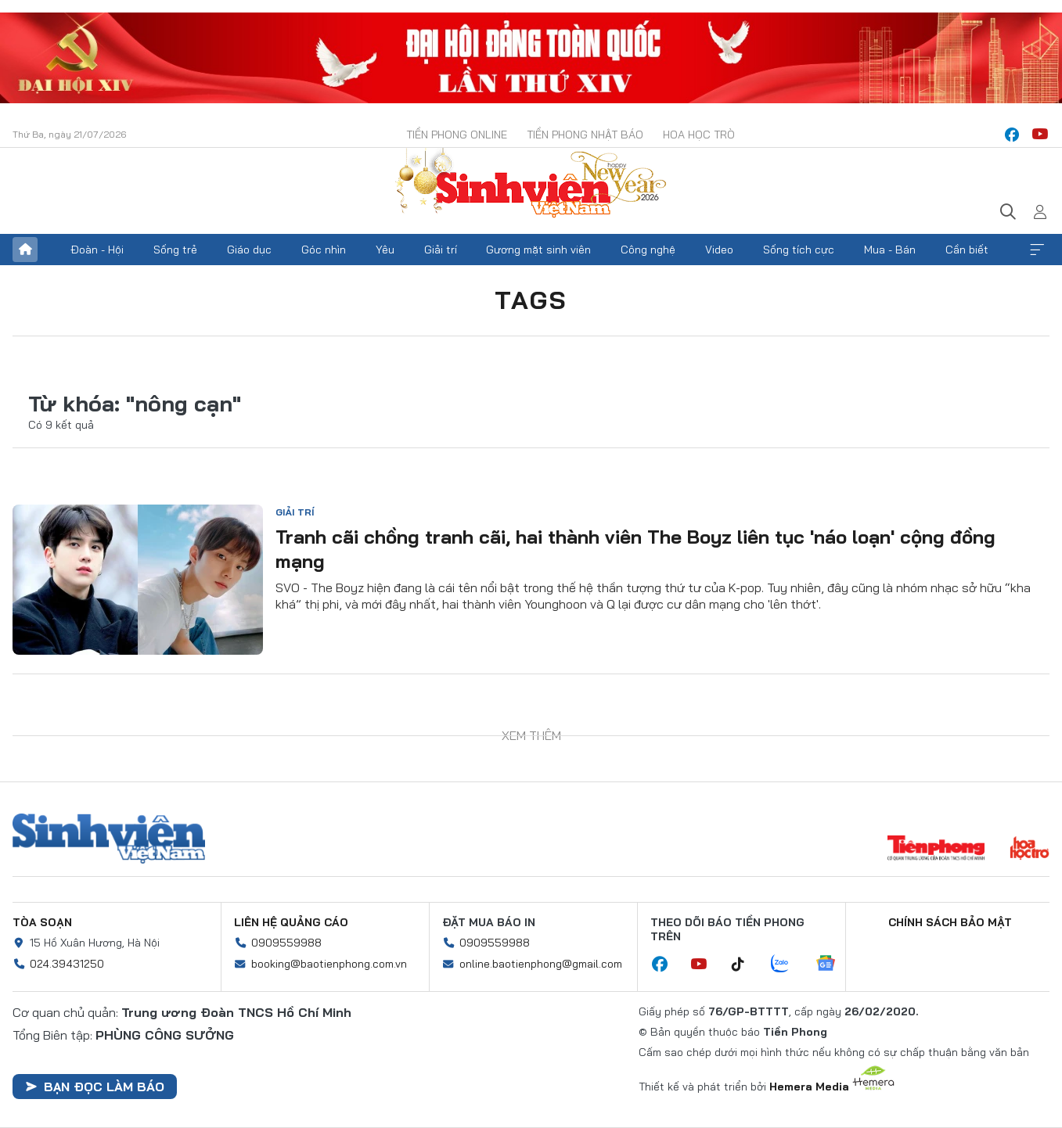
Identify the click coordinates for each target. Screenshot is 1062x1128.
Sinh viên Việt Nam (109, 839)
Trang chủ (25, 249)
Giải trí (440, 249)
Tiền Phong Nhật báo (585, 135)
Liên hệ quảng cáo (291, 922)
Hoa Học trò (699, 135)
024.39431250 (67, 964)
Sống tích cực (798, 249)
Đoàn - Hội (97, 249)
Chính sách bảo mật (950, 922)
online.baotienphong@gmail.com (540, 964)
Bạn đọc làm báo (94, 1086)
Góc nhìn (323, 249)
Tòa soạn (42, 922)
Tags (531, 299)
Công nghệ (648, 249)
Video (719, 249)
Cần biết (966, 249)
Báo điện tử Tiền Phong (531, 184)
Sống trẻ (175, 249)
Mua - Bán (890, 249)
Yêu (385, 249)
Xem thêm (1036, 249)
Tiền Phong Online (456, 135)
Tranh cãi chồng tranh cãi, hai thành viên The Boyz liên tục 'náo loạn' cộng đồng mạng (635, 549)
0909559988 (286, 943)
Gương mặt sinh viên (538, 249)
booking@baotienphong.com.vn (329, 964)
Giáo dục (249, 249)
